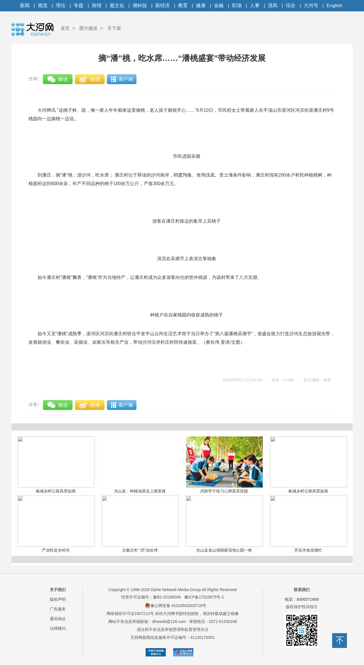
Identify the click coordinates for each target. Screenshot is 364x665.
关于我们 (58, 589)
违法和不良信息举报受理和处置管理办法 (172, 629)
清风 (273, 5)
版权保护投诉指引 (302, 606)
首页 (65, 28)
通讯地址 (58, 618)
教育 (183, 5)
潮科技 (140, 5)
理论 (60, 5)
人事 (255, 5)
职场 (237, 5)
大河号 (311, 5)
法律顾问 (58, 628)
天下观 (114, 28)
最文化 (117, 5)
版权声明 (58, 599)
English (334, 5)
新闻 (25, 5)
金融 (219, 5)
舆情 (97, 5)
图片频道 (88, 28)
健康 (201, 5)
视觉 (42, 5)
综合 (290, 5)
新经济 (162, 5)
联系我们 (302, 589)
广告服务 (58, 609)
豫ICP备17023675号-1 (204, 597)
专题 (78, 5)
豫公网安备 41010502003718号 (175, 605)
